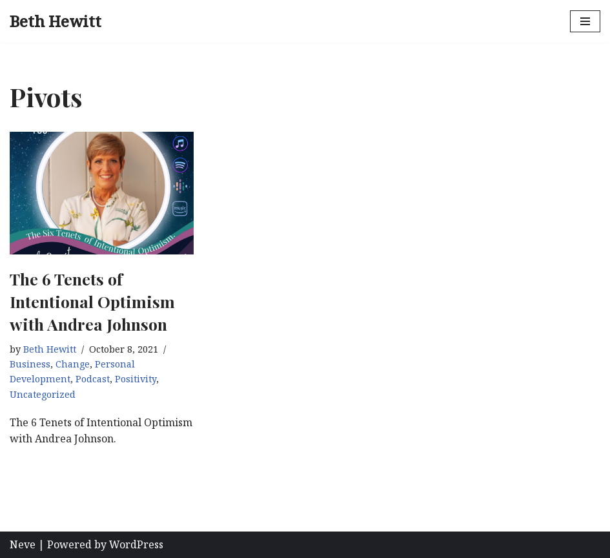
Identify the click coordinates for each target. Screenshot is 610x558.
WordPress (136, 544)
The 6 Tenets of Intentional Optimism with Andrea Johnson (92, 301)
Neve (23, 544)
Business (30, 364)
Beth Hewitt (49, 349)
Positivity (135, 379)
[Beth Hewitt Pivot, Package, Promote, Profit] (55, 21)
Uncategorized (43, 394)
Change (73, 364)
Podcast (93, 379)
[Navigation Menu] (585, 21)
